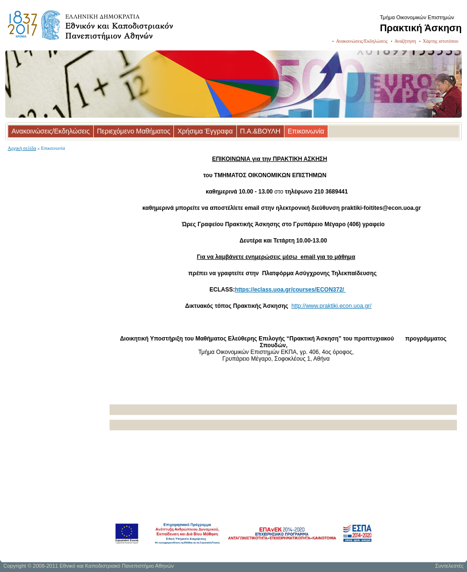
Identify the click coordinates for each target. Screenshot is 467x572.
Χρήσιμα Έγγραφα (205, 131)
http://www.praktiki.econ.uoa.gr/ (331, 306)
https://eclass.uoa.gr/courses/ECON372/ (290, 289)
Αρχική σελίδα (22, 148)
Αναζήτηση (405, 41)
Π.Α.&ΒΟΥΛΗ (260, 131)
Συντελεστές (449, 566)
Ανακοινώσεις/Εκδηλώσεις (361, 41)
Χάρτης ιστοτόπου (440, 41)
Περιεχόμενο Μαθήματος (134, 131)
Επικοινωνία (306, 131)
